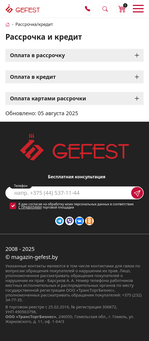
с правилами (30, 207)
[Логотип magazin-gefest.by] (22, 8)
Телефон (20, 185)
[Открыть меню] (138, 8)
